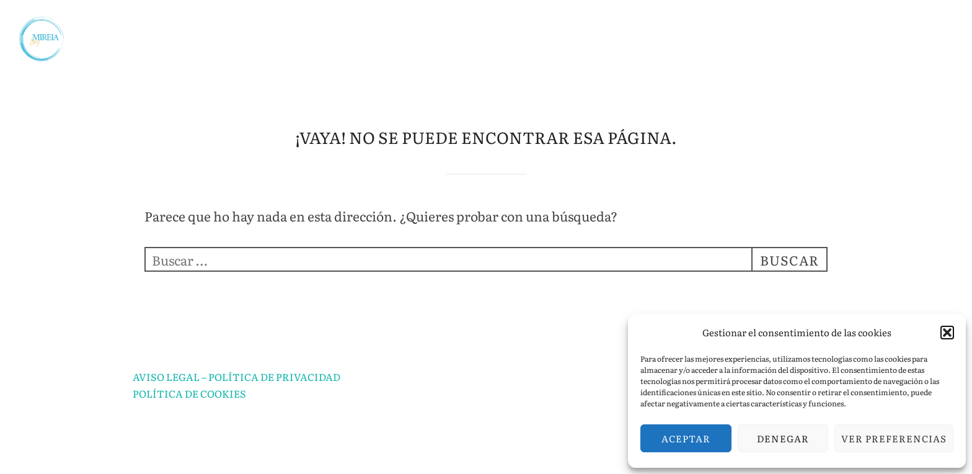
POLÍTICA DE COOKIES (189, 393)
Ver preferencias (894, 438)
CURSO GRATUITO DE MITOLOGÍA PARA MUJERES (761, 59)
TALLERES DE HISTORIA (496, 59)
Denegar (783, 438)
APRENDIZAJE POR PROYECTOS (808, 27)
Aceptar (685, 438)
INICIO (223, 27)
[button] (947, 332)
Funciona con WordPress (184, 451)
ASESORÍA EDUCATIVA (440, 27)
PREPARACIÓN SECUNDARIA (299, 59)
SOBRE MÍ (307, 27)
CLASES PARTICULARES (611, 27)
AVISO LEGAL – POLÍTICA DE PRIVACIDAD (236, 376)
